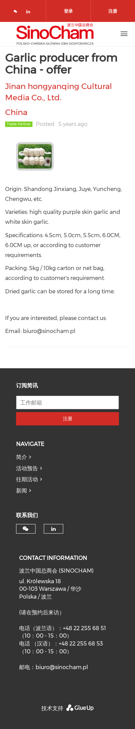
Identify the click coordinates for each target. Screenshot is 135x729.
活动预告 (27, 468)
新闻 (21, 490)
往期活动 (27, 479)
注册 (67, 418)
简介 (21, 457)
